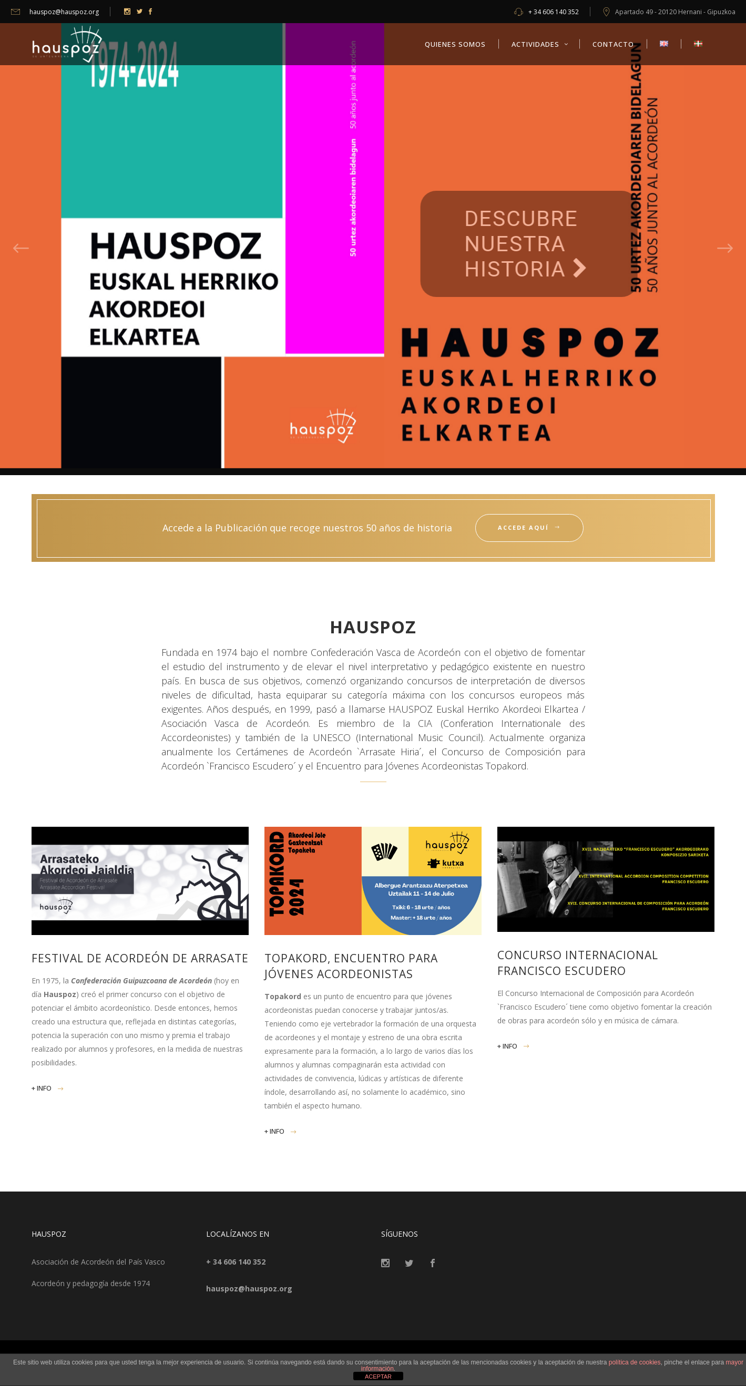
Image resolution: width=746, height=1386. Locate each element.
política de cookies (635, 1362)
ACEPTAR (378, 1376)
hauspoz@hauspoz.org (55, 11)
